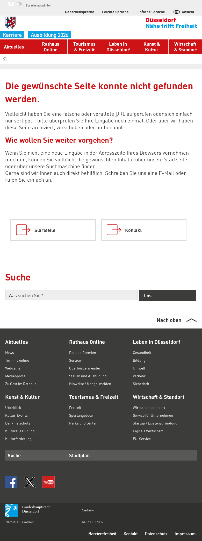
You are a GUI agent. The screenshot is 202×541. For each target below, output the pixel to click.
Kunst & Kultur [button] (151, 46)
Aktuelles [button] (14, 47)
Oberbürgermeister (84, 368)
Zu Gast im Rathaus (20, 383)
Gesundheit (142, 352)
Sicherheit (141, 383)
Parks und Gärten (83, 423)
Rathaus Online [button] (50, 46)
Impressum (185, 533)
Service (75, 360)
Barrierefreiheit (102, 533)
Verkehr (139, 375)
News (9, 352)
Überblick (13, 407)
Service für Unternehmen (153, 415)
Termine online (17, 360)
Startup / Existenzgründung (155, 423)
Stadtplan (79, 455)
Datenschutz (156, 533)
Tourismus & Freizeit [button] (84, 46)
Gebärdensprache (79, 11)
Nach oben (169, 320)
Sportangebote (81, 415)
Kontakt (131, 533)
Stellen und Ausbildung (88, 375)
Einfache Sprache (150, 11)
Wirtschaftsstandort (149, 407)
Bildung (139, 360)
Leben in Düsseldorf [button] (118, 46)
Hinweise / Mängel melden (90, 383)
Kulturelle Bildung (20, 430)
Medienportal (15, 375)
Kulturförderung (18, 438)
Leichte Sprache (115, 11)
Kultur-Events (16, 415)
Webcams (12, 368)
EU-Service (142, 438)
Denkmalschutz (17, 423)
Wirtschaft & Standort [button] (185, 46)
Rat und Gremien (82, 352)
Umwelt (139, 368)
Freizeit (75, 407)
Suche (14, 455)
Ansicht (183, 11)
